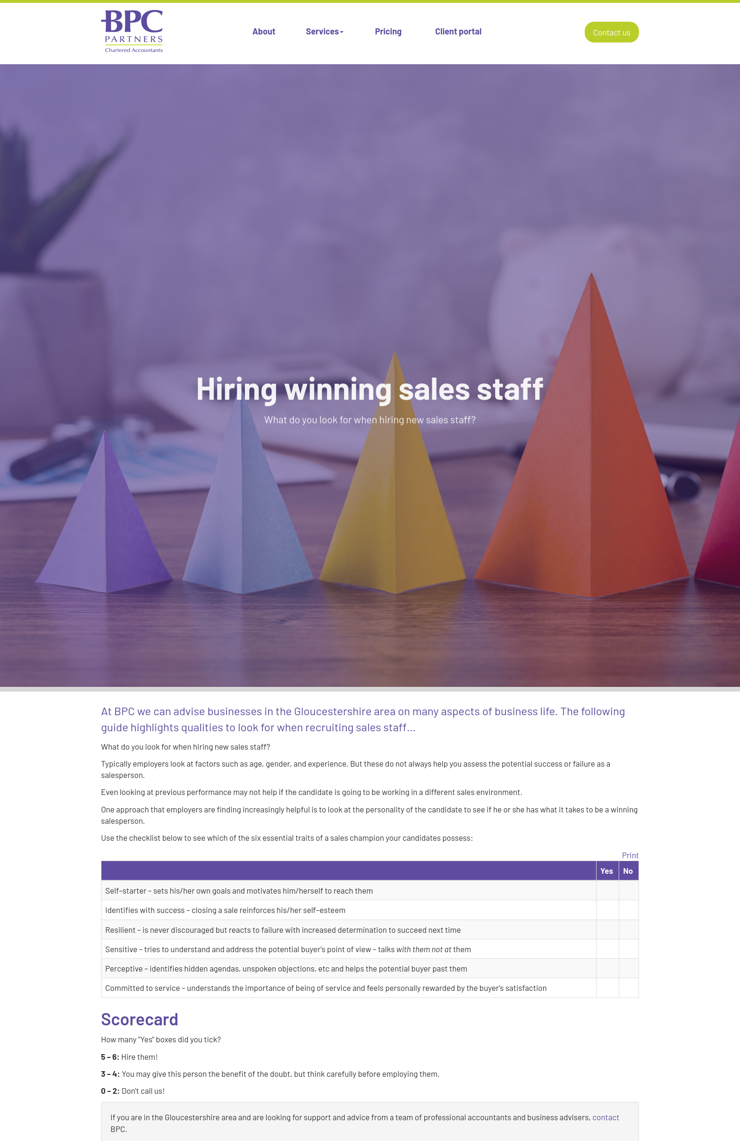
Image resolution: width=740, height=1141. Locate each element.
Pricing (388, 31)
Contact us (612, 32)
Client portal (458, 31)
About (264, 31)
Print (630, 855)
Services (325, 31)
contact (605, 1117)
